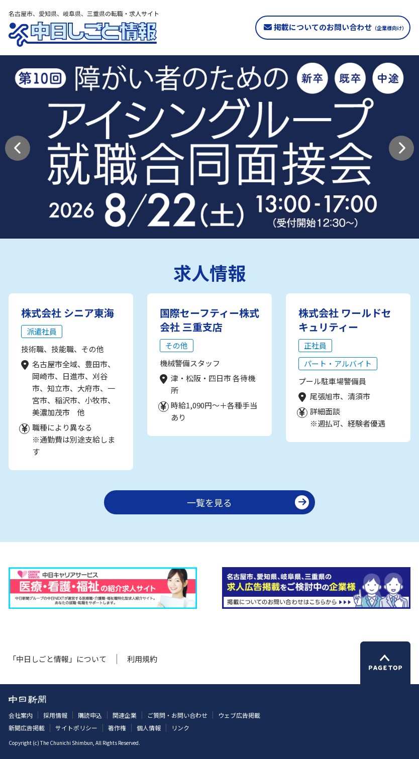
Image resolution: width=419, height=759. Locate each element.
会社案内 (21, 715)
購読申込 (90, 715)
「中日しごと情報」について (58, 659)
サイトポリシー (76, 727)
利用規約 (142, 659)
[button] (17, 148)
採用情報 (55, 715)
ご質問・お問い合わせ (177, 715)
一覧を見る (209, 502)
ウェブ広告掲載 (239, 715)
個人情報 (149, 727)
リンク (180, 727)
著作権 (117, 727)
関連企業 (125, 715)
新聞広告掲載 (27, 727)
